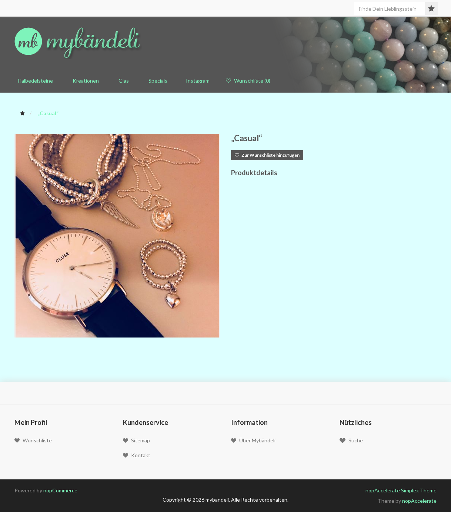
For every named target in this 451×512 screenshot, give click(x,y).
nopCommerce (60, 490)
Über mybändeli (253, 440)
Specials (156, 80)
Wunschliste (33, 440)
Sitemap (136, 440)
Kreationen (84, 80)
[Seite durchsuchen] (393, 8)
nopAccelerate (419, 501)
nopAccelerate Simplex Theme (401, 490)
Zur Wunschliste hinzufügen (267, 155)
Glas (122, 80)
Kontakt (136, 455)
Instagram (197, 80)
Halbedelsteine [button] (33, 80)
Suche (351, 440)
